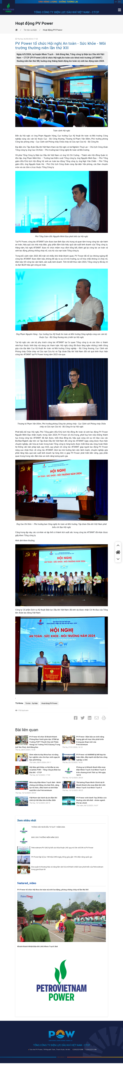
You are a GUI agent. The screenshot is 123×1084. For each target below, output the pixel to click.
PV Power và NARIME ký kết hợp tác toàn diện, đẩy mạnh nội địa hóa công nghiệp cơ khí (91, 757)
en (119, 2)
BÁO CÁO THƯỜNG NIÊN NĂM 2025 (45, 837)
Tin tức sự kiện (30, 30)
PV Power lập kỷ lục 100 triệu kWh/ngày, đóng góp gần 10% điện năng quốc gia (61, 857)
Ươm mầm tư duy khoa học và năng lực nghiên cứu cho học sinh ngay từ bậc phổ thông (44, 757)
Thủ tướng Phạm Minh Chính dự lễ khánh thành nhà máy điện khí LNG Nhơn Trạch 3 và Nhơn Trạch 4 (90, 785)
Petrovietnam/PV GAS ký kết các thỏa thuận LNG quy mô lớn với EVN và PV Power (62, 848)
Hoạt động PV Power (49, 703)
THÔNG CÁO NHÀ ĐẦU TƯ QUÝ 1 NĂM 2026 (48, 827)
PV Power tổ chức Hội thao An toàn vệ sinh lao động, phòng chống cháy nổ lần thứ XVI (53, 890)
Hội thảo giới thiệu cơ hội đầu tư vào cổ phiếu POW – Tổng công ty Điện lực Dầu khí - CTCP (45, 769)
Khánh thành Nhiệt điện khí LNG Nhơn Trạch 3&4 (37, 946)
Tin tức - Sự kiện (31, 703)
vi (116, 2)
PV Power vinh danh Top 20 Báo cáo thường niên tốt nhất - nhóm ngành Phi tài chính (91, 800)
